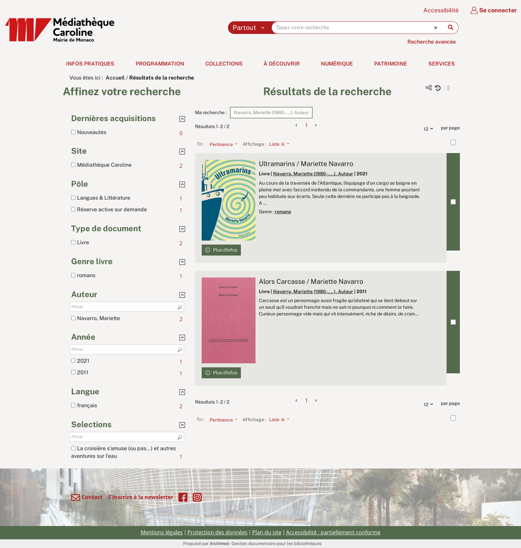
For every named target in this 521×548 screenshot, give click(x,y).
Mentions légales (162, 532)
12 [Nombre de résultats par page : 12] (430, 128)
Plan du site (266, 532)
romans (283, 211)
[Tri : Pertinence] (222, 144)
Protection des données (217, 532)
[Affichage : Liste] (281, 144)
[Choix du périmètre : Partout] (250, 27)
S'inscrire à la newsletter (140, 497)
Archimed (219, 543)
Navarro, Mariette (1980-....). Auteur (313, 173)
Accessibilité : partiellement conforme (333, 532)
